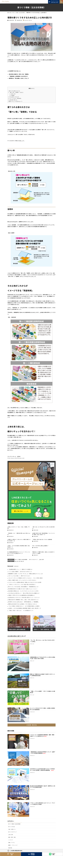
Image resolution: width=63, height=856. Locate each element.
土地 (23, 561)
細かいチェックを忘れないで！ (15, 101)
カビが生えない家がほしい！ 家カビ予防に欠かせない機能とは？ (24, 593)
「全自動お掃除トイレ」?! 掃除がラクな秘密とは (20, 569)
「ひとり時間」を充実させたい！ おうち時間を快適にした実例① (24, 606)
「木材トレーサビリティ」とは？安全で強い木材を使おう (21, 584)
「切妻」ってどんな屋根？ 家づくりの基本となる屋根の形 (42, 692)
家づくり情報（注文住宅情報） (21, 559)
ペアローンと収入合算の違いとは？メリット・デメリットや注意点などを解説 (42, 803)
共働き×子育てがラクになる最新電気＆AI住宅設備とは (21, 595)
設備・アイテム (11, 842)
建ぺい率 (12, 94)
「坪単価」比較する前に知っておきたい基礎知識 (42, 539)
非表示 (32, 88)
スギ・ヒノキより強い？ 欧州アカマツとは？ (19, 576)
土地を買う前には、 (13, 100)
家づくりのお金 (11, 826)
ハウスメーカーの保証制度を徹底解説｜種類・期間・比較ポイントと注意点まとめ (42, 735)
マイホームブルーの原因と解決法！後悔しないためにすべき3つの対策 (24, 582)
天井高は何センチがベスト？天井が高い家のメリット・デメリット (24, 597)
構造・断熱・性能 (12, 837)
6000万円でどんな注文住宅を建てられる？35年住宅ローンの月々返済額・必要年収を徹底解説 (42, 769)
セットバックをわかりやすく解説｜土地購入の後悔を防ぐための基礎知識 (42, 709)
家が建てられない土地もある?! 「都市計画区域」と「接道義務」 (23, 602)
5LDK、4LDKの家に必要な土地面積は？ (40, 546)
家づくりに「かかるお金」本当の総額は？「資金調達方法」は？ (23, 587)
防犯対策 (10, 848)
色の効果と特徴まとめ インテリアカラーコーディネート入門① (23, 591)
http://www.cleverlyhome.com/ (16, 458)
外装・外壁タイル (12, 829)
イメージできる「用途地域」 (15, 98)
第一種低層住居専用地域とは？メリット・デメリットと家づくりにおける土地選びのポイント (19, 553)
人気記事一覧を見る (31, 725)
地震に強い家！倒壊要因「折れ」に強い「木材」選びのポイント (23, 600)
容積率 (12, 95)
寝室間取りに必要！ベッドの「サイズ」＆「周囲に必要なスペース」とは (25, 574)
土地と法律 (41, 559)
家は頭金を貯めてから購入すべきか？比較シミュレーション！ (23, 589)
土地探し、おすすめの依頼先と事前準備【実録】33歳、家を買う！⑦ (24, 608)
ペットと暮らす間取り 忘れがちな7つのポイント (20, 571)
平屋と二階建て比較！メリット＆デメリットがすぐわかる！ (22, 580)
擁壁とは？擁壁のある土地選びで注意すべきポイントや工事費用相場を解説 (42, 675)
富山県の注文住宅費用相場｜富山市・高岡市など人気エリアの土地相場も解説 (42, 786)
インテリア (10, 840)
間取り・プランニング (12, 845)
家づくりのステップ (33, 559)
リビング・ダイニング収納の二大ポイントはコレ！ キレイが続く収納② (25, 578)
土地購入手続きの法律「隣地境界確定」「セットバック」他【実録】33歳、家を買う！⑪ (43, 534)
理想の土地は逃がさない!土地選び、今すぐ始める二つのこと (22, 604)
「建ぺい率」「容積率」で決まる (15, 92)
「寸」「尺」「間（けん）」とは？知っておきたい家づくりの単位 (42, 641)
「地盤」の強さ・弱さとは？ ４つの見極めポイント (20, 610)
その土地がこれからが (13, 97)
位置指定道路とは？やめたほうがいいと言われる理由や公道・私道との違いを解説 (42, 658)
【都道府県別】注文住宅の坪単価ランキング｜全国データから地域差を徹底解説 (42, 752)
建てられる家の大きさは (14, 91)
